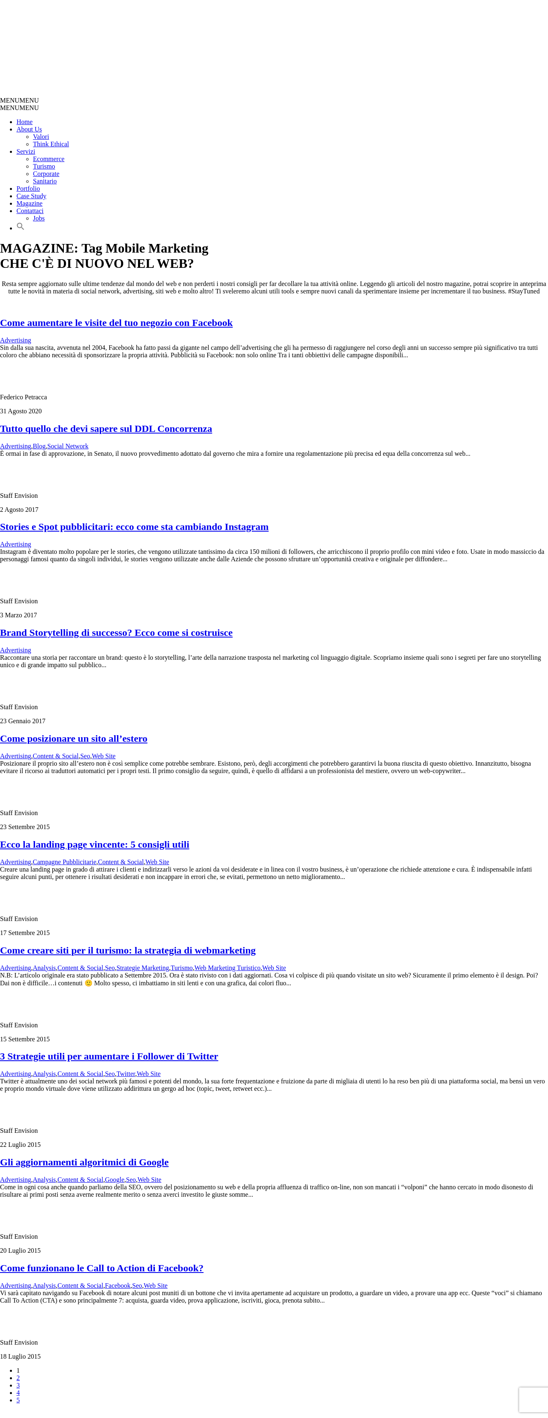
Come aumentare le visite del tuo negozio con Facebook (116, 322)
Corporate (46, 173)
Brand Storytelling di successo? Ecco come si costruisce (116, 632)
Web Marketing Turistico (227, 967)
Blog (39, 446)
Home (24, 121)
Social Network (68, 446)
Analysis (44, 967)
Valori (41, 136)
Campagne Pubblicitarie (64, 861)
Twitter (126, 1073)
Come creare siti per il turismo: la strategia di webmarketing (128, 950)
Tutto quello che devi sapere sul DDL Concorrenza (106, 428)
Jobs (38, 218)
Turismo (44, 166)
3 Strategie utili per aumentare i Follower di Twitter (109, 1056)
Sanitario (45, 181)
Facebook (118, 1285)
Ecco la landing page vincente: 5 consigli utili (94, 844)
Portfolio (28, 188)
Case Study (31, 195)
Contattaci (30, 210)
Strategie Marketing (143, 967)
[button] (19, 100)
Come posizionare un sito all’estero (74, 738)
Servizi (25, 151)
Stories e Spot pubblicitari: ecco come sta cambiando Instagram (134, 526)
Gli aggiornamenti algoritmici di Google (84, 1162)
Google (114, 1179)
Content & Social (56, 755)
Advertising (15, 340)
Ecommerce (48, 158)
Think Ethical (51, 144)
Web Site (104, 755)
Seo (85, 755)
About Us (29, 129)
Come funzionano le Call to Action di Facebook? (102, 1268)
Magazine (29, 203)
